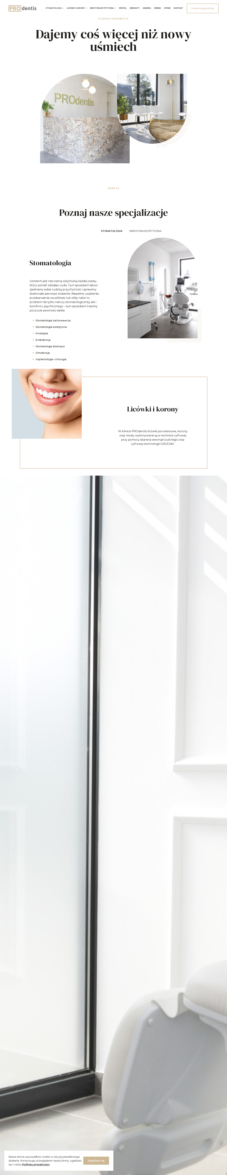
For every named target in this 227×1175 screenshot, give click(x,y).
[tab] (111, 231)
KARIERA (147, 8)
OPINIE (167, 8)
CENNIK (157, 8)
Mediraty (135, 8)
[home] (22, 8)
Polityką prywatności (36, 1164)
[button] (55, 7)
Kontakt (178, 8)
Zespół (123, 8)
